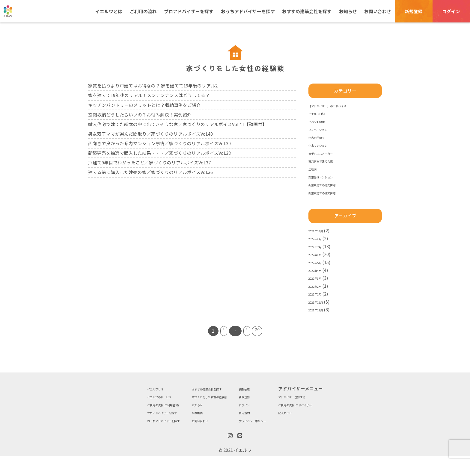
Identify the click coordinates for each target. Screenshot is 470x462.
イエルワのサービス (129, 396)
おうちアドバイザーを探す (248, 11)
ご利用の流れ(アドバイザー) (332, 404)
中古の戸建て (321, 137)
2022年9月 (318, 238)
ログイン (451, 11)
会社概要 (185, 412)
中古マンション (324, 145)
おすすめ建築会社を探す (307, 11)
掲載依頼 (255, 388)
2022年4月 (318, 270)
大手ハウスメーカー (328, 153)
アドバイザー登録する (325, 396)
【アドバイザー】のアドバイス (339, 105)
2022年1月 (318, 293)
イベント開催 (321, 121)
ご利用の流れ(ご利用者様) (135, 404)
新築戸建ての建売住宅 (330, 184)
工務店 (315, 169)
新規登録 (414, 11)
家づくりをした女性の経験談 (205, 396)
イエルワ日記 (321, 113)
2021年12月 (320, 302)
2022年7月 (318, 246)
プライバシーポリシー (268, 420)
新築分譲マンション (328, 176)
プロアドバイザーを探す (188, 11)
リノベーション (324, 129)
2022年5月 (318, 262)
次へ (261, 331)
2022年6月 (318, 254)
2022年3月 (318, 278)
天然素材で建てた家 (328, 160)
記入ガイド (314, 412)
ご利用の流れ (143, 11)
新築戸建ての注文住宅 (330, 192)
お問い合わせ (377, 11)
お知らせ (348, 11)
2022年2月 (318, 286)
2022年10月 (320, 230)
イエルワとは (108, 11)
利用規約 (255, 412)
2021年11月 (320, 309)
